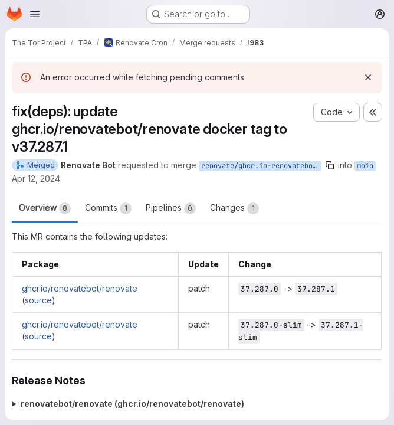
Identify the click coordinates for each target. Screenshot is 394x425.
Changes (234, 208)
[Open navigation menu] (34, 14)
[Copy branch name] (330, 165)
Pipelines (171, 208)
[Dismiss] (368, 77)
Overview (45, 208)
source (38, 300)
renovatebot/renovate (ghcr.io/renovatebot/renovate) (132, 403)
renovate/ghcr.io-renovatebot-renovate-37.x (261, 166)
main (365, 166)
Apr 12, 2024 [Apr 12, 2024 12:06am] (36, 179)
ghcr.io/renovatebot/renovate (79, 288)
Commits (108, 208)
